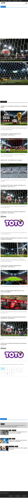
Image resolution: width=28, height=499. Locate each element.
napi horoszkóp (4, 0)
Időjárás (20, 0)
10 (20, 371)
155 (7, 373)
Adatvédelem (24, 496)
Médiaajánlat (17, 496)
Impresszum (11, 496)
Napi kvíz (9, 0)
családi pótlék (15, 0)
